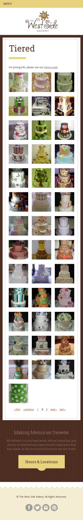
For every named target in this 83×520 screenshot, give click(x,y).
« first (17, 409)
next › (54, 409)
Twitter (37, 507)
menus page (51, 67)
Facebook (29, 507)
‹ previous (28, 409)
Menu (7, 3)
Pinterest (54, 507)
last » (63, 409)
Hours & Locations (41, 461)
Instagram (45, 507)
